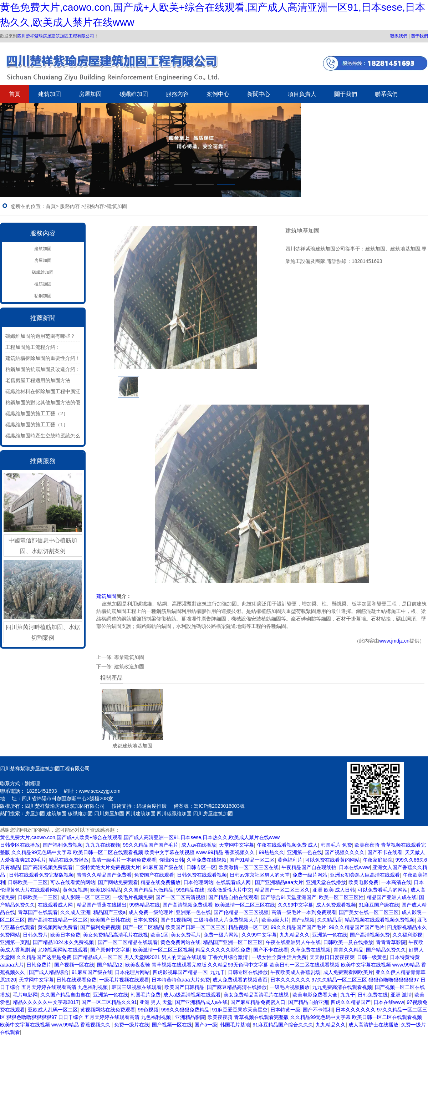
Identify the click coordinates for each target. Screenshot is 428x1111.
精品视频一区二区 (248, 927)
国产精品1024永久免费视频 (64, 942)
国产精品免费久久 (386, 950)
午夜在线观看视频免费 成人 (287, 845)
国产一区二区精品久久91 (109, 1002)
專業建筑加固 (129, 657)
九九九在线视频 (102, 845)
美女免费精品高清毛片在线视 (115, 935)
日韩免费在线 (373, 995)
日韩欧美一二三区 (28, 882)
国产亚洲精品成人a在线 (201, 1002)
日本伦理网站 (198, 882)
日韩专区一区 (201, 867)
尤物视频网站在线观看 (63, 950)
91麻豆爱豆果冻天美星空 (240, 1010)
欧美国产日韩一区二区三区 (195, 927)
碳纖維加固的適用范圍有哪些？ (40, 336)
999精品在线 (190, 890)
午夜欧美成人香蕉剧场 (295, 972)
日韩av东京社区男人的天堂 (260, 875)
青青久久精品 (348, 950)
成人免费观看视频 (336, 905)
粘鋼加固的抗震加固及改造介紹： (42, 369)
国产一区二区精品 (143, 927)
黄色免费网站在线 (180, 942)
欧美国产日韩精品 (184, 987)
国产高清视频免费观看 (48, 867)
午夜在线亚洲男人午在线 (293, 942)
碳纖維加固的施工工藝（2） (36, 413)
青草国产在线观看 (38, 912)
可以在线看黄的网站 (72, 882)
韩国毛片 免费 (336, 845)
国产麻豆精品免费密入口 (257, 1002)
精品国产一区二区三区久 (282, 890)
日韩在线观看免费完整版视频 (41, 875)
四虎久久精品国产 (351, 1002)
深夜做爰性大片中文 (229, 890)
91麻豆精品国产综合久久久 (283, 1025)
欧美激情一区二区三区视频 (163, 950)
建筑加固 (49, 94)
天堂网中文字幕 (236, 845)
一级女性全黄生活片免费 (279, 957)
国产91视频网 (175, 920)
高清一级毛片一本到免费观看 (123, 860)
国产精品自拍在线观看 (233, 897)
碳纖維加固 (133, 94)
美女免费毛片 (186, 935)
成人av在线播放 (198, 845)
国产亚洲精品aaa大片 (279, 882)
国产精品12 (110, 965)
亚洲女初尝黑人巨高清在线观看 (365, 875)
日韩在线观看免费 (76, 980)
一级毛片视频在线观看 (124, 980)
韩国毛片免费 (145, 995)
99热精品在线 (144, 905)
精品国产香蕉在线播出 (102, 905)
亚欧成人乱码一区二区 (53, 1010)
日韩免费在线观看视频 (202, 875)
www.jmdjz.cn (394, 641)
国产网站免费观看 (118, 882)
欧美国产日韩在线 (110, 920)
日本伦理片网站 (132, 972)
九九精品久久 (295, 935)
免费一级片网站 (309, 875)
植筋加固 (42, 283)
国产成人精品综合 (49, 972)
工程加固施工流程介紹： (32, 347)
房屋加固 (90, 94)
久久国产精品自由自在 (65, 995)
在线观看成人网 (234, 882)
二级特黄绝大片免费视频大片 (107, 867)
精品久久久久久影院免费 (222, 950)
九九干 (217, 972)
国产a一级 (205, 1025)
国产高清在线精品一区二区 (58, 920)
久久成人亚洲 (75, 912)
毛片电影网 (25, 995)
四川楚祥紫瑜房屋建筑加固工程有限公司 (55, 36)
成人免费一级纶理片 (150, 912)
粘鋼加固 (42, 295)
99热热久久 (271, 852)
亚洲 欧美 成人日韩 (333, 890)
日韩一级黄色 (372, 957)
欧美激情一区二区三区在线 (249, 867)
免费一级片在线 (131, 1025)
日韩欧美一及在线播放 (348, 942)
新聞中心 (258, 94)
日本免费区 (145, 920)
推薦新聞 (43, 318)
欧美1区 (159, 935)
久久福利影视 (407, 935)
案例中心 (218, 94)
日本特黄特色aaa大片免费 (181, 980)
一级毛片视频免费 (133, 897)
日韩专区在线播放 (20, 845)
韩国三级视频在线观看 (137, 987)
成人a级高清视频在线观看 (192, 995)
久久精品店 (329, 920)
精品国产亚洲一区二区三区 (233, 942)
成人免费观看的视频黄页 (240, 980)
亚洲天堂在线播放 (326, 882)
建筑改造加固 (129, 666)
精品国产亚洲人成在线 (392, 897)
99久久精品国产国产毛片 (151, 845)
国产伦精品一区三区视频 (241, 912)
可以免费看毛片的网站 (383, 890)
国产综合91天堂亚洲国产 (288, 897)
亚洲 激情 (401, 995)
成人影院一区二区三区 (85, 897)
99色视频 (148, 1010)
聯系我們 (398, 36)
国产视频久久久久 (345, 852)
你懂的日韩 (171, 860)
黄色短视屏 (75, 890)
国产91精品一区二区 (252, 860)
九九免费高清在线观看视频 (342, 987)
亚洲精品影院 (190, 1017)
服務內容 (177, 94)
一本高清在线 (396, 882)
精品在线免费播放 (69, 860)
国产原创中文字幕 (110, 950)
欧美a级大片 (275, 920)
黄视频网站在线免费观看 (107, 1010)
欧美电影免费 (363, 882)
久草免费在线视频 (206, 860)
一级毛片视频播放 (290, 987)
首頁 (14, 94)
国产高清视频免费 (370, 935)
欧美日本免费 (65, 935)
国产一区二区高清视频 (180, 897)
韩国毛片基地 (235, 1025)
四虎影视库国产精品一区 (180, 972)
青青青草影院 (391, 942)
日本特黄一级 (285, 1010)
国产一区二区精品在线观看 (128, 942)
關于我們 (419, 36)
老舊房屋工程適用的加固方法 (37, 380)
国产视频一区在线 (74, 965)
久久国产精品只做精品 (148, 890)
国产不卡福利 (318, 1010)
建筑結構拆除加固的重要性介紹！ (42, 358)
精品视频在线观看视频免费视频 (380, 920)
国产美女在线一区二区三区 (369, 912)
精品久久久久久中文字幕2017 (46, 1002)
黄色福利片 (289, 860)
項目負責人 (302, 94)
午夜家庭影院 (378, 860)
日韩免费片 (35, 935)
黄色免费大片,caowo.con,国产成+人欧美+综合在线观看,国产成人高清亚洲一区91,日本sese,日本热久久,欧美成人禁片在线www (140, 837)
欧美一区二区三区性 (341, 897)
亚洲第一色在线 (304, 852)
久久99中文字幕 (296, 905)
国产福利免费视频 (63, 845)
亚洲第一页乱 (15, 942)
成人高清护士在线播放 (373, 1025)
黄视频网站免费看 (58, 927)
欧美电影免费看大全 (314, 995)
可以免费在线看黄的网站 (332, 860)
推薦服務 (43, 461)
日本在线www (354, 867)
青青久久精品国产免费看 (104, 875)
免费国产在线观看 (154, 875)
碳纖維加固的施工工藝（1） (36, 424)
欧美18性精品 (105, 890)
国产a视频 (303, 920)
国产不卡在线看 (384, 852)
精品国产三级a (109, 912)
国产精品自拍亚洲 (308, 1002)
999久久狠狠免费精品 (185, 1010)
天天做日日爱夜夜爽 (332, 957)
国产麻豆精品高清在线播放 (237, 987)
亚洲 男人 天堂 (155, 1002)
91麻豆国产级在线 (163, 867)
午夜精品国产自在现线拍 (308, 867)
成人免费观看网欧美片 (348, 972)
